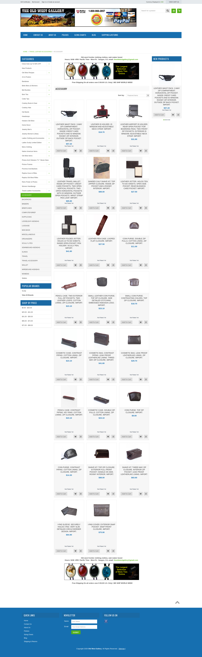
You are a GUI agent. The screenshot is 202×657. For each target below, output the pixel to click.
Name (66, 621)
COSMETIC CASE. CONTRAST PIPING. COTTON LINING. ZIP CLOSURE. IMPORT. (69, 355)
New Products (27, 68)
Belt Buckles (26, 90)
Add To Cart (61, 151)
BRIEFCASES (27, 208)
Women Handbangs (29, 186)
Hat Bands (25, 112)
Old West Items (27, 156)
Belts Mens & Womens (29, 86)
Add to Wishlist (75, 151)
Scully (24, 291)
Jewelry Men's (27, 129)
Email (66, 626)
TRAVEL (25, 256)
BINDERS (25, 204)
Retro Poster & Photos (29, 182)
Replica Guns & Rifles (29, 173)
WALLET (25, 265)
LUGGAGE (26, 226)
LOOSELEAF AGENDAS (30, 221)
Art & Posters (26, 77)
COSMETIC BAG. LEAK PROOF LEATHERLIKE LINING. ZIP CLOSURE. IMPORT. (134, 355)
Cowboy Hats (26, 108)
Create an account (54, 2)
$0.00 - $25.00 (27, 308)
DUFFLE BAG (27, 217)
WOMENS (25, 274)
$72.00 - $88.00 (27, 325)
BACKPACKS (26, 199)
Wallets (24, 278)
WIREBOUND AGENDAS (30, 269)
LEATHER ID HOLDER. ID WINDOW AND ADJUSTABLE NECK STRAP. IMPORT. (101, 126)
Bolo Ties (25, 94)
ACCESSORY (27, 195)
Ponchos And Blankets (29, 169)
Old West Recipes (28, 73)
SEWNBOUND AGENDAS (31, 247)
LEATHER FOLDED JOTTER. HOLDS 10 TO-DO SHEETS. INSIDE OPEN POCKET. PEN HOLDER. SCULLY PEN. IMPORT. (69, 243)
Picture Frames (27, 164)
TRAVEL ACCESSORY (30, 261)
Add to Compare (81, 151)
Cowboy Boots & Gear (29, 103)
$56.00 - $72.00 (27, 321)
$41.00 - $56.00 (27, 316)
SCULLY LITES (27, 243)
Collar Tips (25, 99)
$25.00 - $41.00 (27, 312)
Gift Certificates (25, 2)
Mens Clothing (27, 147)
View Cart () (174, 2)
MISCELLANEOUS (28, 234)
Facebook (106, 621)
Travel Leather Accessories (40, 51)
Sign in (44, 2)
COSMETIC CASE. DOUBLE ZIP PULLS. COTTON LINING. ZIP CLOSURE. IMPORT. (101, 412)
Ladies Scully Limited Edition (32, 143)
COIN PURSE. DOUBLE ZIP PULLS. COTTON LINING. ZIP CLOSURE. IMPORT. (134, 241)
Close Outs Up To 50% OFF (31, 64)
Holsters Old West (28, 121)
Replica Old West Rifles (30, 177)
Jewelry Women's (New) (30, 134)
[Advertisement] (67, 44)
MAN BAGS (26, 230)
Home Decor (26, 125)
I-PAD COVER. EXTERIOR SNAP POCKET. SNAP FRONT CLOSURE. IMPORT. (101, 526)
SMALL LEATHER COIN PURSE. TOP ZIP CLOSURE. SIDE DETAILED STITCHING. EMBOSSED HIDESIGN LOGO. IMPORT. (101, 300)
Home (25, 51)
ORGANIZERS (27, 239)
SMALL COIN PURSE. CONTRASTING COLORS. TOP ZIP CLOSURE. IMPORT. (134, 298)
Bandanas (25, 81)
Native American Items (29, 151)
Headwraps (26, 116)
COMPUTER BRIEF (29, 212)
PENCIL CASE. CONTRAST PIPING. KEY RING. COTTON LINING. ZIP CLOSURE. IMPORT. (69, 412)
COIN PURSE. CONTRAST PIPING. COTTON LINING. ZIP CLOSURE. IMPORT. (68, 469)
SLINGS (25, 252)
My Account (35, 2)
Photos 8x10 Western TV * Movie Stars (35, 160)
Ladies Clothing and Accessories (33, 138)
